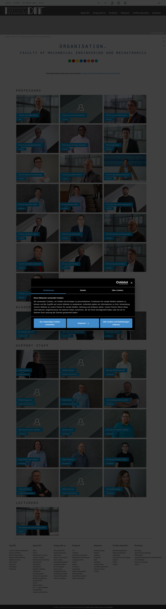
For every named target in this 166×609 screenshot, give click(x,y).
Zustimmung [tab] (48, 290)
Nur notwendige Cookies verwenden (50, 323)
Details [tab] (83, 290)
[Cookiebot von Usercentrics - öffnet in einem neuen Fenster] (118, 283)
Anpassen (83, 323)
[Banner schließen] (131, 283)
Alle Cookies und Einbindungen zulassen (116, 323)
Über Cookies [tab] (117, 290)
